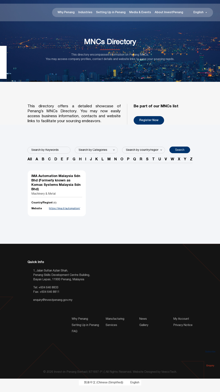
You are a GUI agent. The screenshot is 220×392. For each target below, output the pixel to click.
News (143, 324)
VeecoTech (168, 377)
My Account (181, 324)
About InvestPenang (167, 13)
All (29, 160)
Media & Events (139, 13)
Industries (84, 13)
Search (179, 150)
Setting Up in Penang (109, 13)
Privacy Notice (182, 330)
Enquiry (210, 360)
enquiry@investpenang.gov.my (52, 305)
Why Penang (64, 13)
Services (111, 330)
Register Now (148, 121)
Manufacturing (115, 324)
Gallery (143, 330)
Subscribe (210, 346)
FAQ (74, 336)
